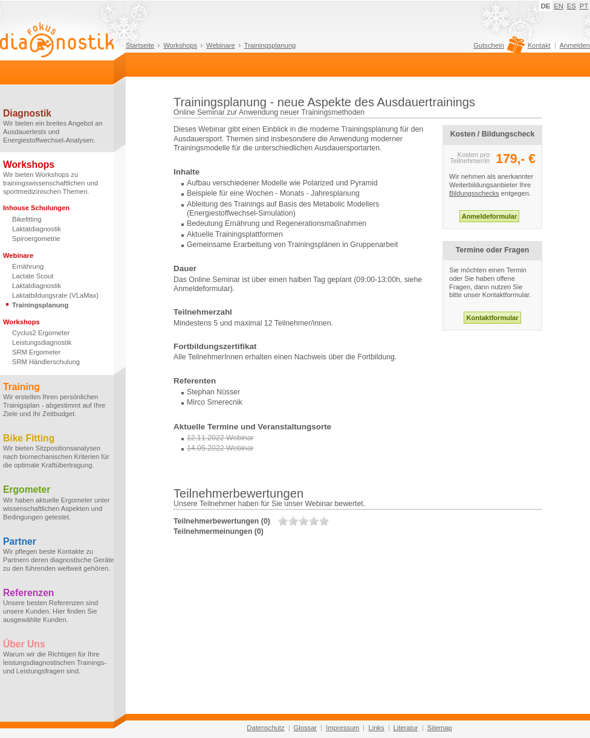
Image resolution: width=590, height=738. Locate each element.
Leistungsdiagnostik (41, 342)
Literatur (406, 727)
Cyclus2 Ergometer (41, 332)
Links (376, 727)
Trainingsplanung (270, 45)
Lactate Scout (32, 276)
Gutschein (497, 48)
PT (584, 6)
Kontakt (539, 45)
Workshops (180, 45)
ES (571, 6)
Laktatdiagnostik (36, 229)
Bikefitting (27, 219)
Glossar (305, 727)
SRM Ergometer (36, 352)
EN (558, 6)
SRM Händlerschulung (46, 361)
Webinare (220, 45)
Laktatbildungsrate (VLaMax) (55, 295)
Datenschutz (265, 727)
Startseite (140, 45)
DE (546, 6)
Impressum (342, 727)
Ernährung (28, 266)
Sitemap (439, 727)
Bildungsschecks (474, 193)
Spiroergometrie (36, 238)
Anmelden (575, 45)
